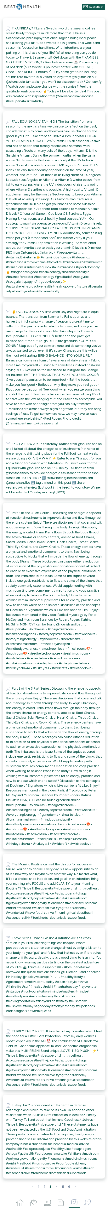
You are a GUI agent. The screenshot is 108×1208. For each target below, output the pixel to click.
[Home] (20, 1202)
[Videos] (47, 1202)
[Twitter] (88, 1202)
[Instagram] (74, 1202)
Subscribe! (96, 6)
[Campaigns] (34, 1202)
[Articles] (61, 1202)
